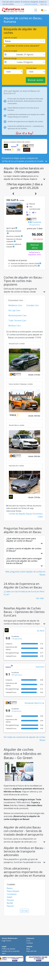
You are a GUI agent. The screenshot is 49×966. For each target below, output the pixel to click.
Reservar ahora (34, 246)
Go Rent (40, 630)
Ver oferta (38, 239)
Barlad (10, 903)
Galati (9, 897)
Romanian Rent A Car (34, 703)
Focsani (10, 900)
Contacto (29, 943)
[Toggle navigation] (35, 10)
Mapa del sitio (31, 951)
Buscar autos (35, 80)
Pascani (10, 906)
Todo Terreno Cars (17, 320)
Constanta (11, 894)
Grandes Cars (32, 305)
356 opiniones (17, 675)
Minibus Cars (14, 325)
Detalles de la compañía (10, 951)
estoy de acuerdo (30, 4)
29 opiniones (16, 711)
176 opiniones (17, 639)
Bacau (9, 888)
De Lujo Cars (14, 310)
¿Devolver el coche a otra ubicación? (22, 45)
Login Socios (6, 940)
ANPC (4, 953)
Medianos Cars (15, 305)
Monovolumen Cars (17, 315)
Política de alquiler (8, 949)
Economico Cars (15, 300)
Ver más (40, 598)
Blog (28, 949)
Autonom (40, 666)
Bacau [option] (8, 41)
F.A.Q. (28, 940)
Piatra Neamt (13, 891)
